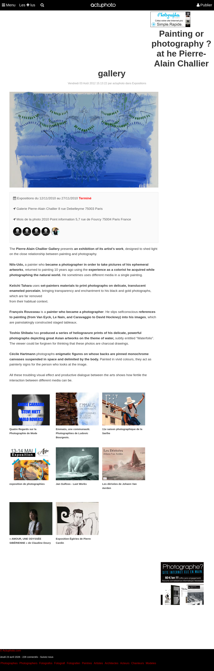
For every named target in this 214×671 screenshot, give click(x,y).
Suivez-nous (46, 657)
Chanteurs (137, 663)
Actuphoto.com (12, 650)
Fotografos (45, 663)
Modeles (151, 663)
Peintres (87, 663)
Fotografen (73, 663)
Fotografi (59, 663)
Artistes (98, 663)
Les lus (27, 5)
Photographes (9, 663)
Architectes (111, 663)
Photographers (28, 663)
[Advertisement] (86, 36)
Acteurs (124, 663)
